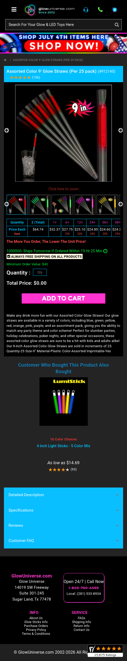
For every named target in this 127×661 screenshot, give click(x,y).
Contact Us (82, 630)
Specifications (21, 510)
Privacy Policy (36, 630)
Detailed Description (26, 495)
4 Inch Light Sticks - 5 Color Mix (63, 446)
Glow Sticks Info (36, 622)
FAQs (81, 618)
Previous (6, 130)
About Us (36, 618)
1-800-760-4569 (84, 588)
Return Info (82, 626)
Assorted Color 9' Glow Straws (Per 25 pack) (48, 60)
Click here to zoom (63, 189)
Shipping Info (81, 622)
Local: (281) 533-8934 (84, 594)
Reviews (16, 525)
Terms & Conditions (36, 634)
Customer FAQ (21, 541)
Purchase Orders (36, 626)
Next (120, 130)
